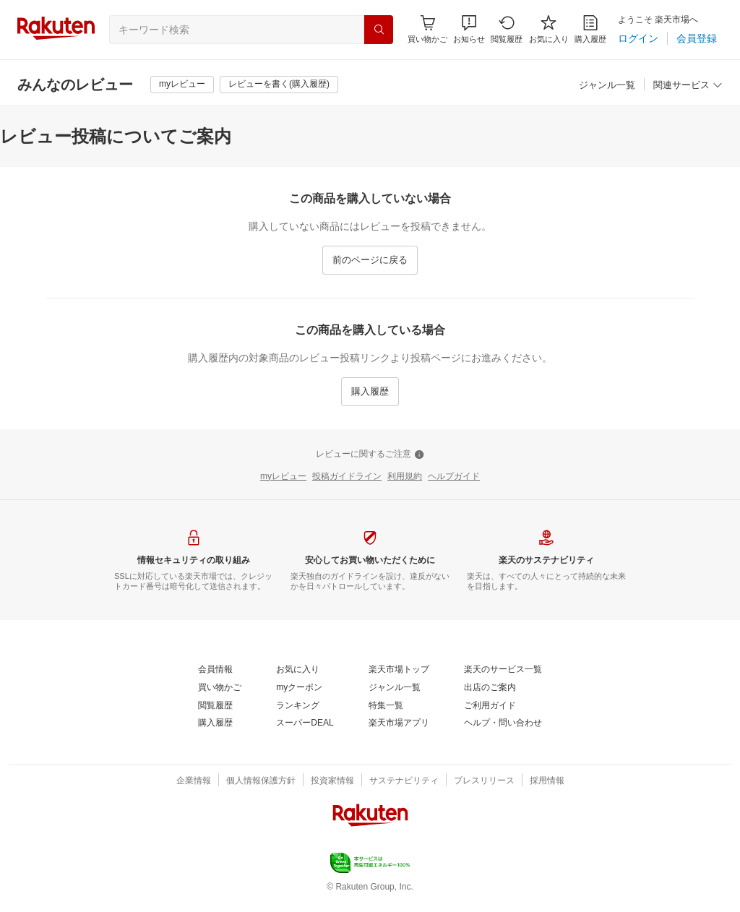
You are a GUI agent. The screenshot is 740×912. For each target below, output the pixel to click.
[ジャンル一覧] (607, 85)
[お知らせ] (469, 29)
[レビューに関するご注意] (370, 454)
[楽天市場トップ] (399, 670)
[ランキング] (297, 706)
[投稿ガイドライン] (347, 477)
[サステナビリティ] (404, 781)
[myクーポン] (299, 688)
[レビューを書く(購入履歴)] (279, 84)
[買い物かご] (219, 688)
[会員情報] (215, 670)
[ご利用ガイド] (490, 706)
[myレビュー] (182, 84)
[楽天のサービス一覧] (503, 670)
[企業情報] (193, 781)
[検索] (378, 29)
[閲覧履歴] (506, 29)
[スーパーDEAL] (304, 723)
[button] (469, 29)
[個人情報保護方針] (261, 781)
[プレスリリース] (484, 781)
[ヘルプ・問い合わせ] (503, 723)
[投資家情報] (332, 781)
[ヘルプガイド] (454, 477)
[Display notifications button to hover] (427, 29)
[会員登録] (696, 38)
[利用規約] (404, 477)
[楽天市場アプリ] (399, 723)
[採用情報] (547, 781)
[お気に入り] (549, 29)
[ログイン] (638, 38)
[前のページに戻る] (370, 260)
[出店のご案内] (490, 688)
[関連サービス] (688, 85)
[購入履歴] (590, 29)
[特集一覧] (386, 706)
